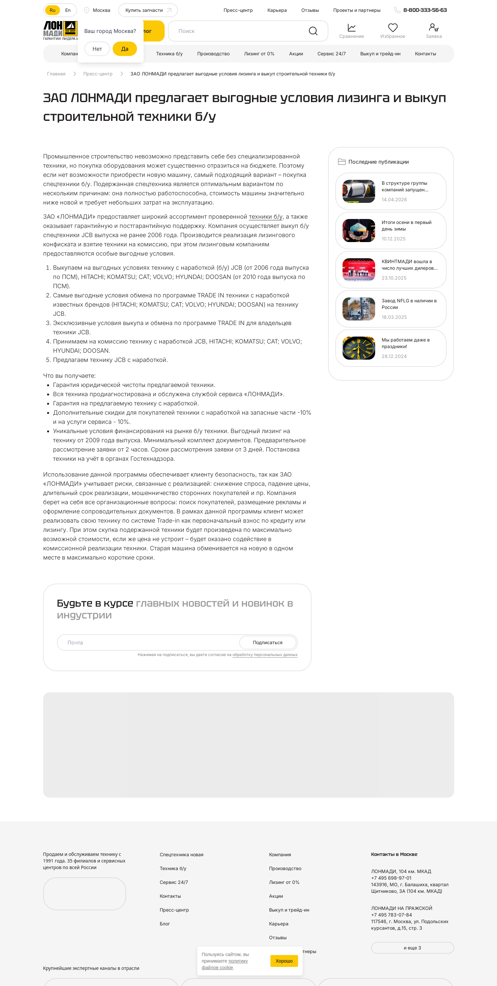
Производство (213, 53)
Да (124, 48)
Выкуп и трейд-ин (380, 53)
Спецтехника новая (182, 854)
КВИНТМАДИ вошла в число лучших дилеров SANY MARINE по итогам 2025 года (410, 265)
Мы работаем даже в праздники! (406, 343)
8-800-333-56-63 (425, 10)
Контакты (425, 53)
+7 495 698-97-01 (391, 878)
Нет (97, 48)
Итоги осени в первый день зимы (406, 225)
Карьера (277, 10)
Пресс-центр (238, 10)
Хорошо (284, 961)
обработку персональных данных (265, 654)
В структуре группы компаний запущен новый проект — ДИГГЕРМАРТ (404, 186)
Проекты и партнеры (356, 10)
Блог (165, 923)
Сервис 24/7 (332, 53)
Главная (56, 73)
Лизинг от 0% (259, 53)
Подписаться (268, 642)
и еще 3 (412, 947)
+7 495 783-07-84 (391, 915)
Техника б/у (169, 53)
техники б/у (266, 216)
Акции (296, 53)
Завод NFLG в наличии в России (409, 304)
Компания (72, 53)
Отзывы (310, 10)
